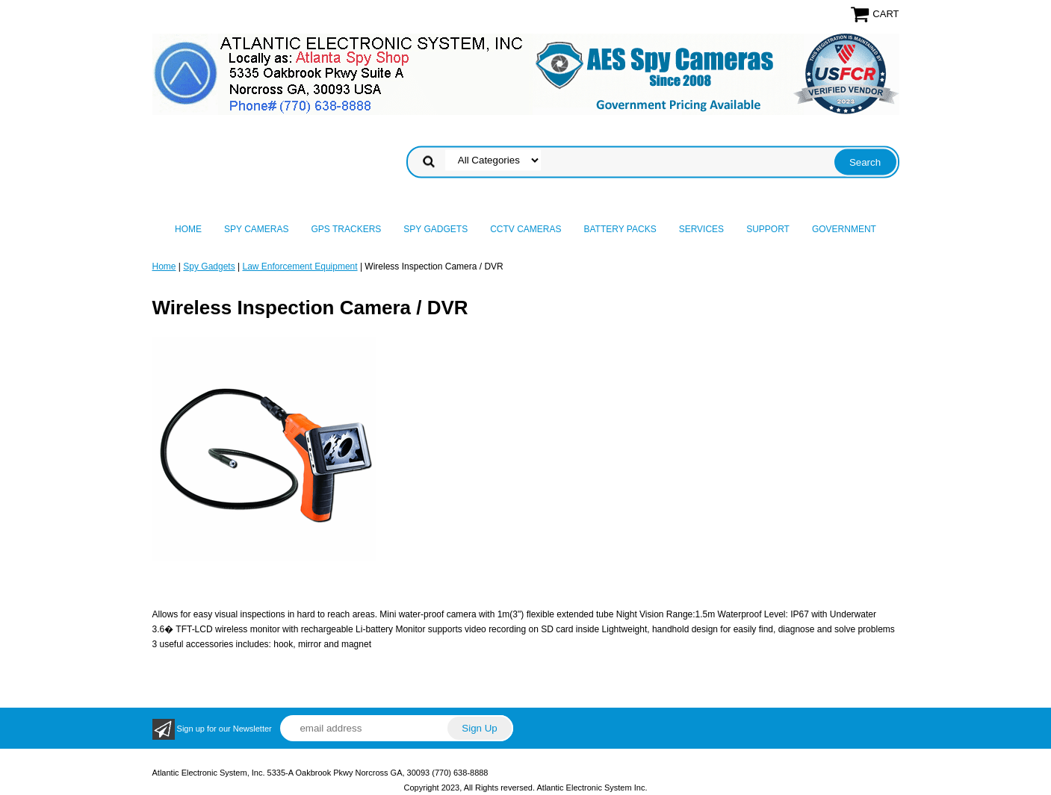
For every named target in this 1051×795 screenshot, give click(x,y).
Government (844, 229)
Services (701, 229)
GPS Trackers (346, 229)
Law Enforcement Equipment (299, 266)
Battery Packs (620, 229)
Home (188, 229)
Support (768, 229)
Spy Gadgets (435, 229)
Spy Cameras (256, 229)
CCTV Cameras (525, 229)
